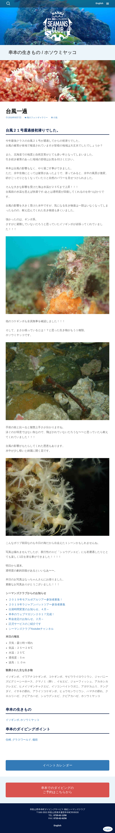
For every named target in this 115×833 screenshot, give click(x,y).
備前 (35, 739)
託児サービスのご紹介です (25, 623)
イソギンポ (12, 719)
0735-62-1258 (59, 815)
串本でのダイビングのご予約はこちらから (57, 790)
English (99, 3)
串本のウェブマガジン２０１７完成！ (32, 614)
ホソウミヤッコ (29, 719)
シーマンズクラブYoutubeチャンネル (31, 628)
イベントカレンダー (57, 765)
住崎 (8, 739)
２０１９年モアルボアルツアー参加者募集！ (36, 599)
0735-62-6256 (60, 818)
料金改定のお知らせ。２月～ (26, 619)
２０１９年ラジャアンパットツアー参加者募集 (37, 604)
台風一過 (16, 111)
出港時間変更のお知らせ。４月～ (29, 609)
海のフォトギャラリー (37, 117)
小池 (55, 117)
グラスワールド (21, 739)
